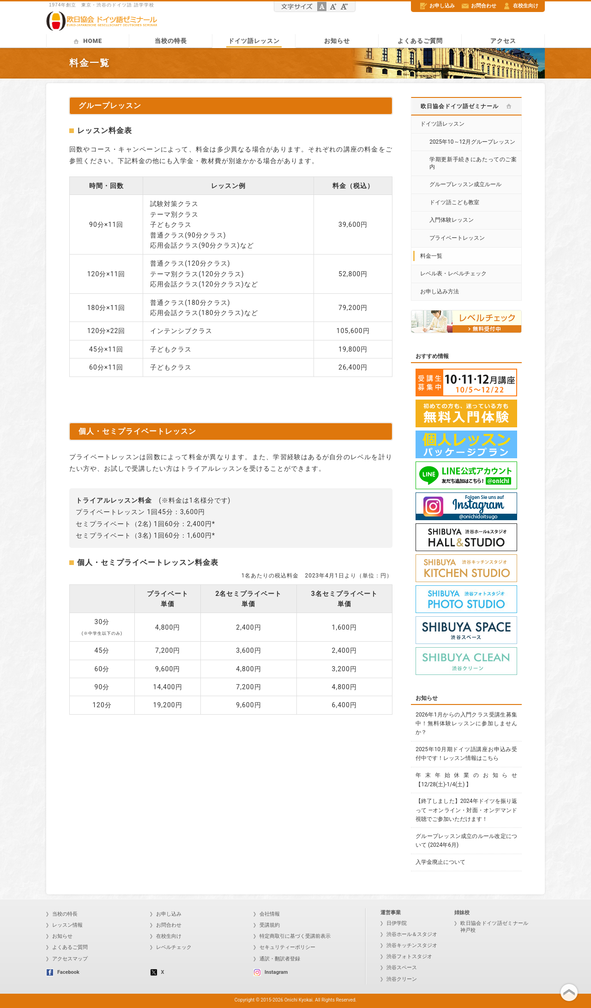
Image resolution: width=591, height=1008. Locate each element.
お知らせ (337, 40)
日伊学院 (393, 923)
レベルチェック (171, 947)
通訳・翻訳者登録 (276, 959)
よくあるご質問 (420, 40)
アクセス (503, 40)
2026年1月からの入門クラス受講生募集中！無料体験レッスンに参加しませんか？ (466, 723)
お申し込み (437, 6)
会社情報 (266, 914)
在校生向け (521, 6)
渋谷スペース (398, 968)
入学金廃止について (440, 862)
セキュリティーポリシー (284, 947)
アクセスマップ (67, 959)
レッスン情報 (64, 925)
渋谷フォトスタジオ (406, 956)
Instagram (270, 972)
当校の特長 (171, 40)
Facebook (62, 972)
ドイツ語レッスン (254, 40)
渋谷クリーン (398, 979)
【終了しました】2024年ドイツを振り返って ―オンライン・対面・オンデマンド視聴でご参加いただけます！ (466, 810)
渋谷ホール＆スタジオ (408, 934)
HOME (88, 40)
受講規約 (266, 925)
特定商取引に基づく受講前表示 (292, 936)
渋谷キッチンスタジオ (408, 945)
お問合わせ (479, 6)
